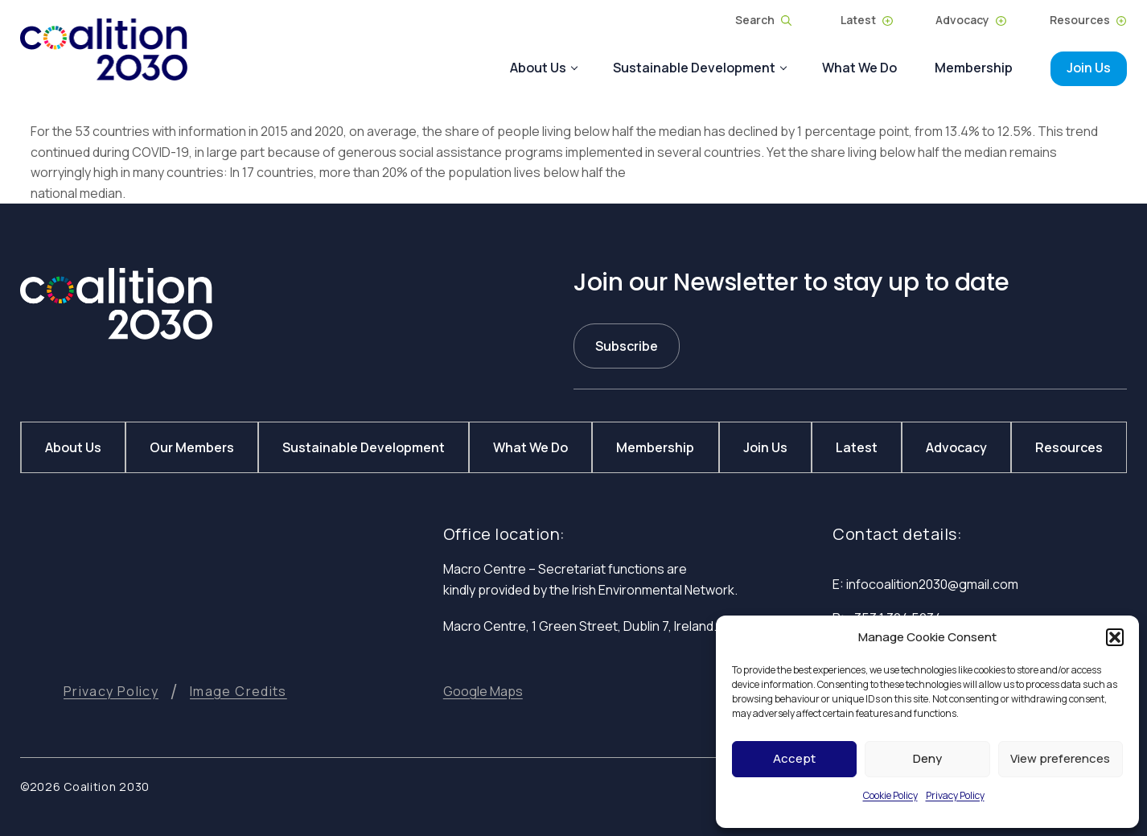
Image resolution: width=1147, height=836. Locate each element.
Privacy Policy (955, 795)
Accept (794, 758)
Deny (927, 758)
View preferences (1060, 758)
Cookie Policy (890, 795)
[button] (1115, 637)
